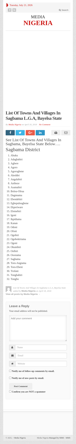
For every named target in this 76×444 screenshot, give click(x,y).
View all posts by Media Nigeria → (23, 294)
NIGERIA (38, 22)
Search (63, 10)
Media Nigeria (14, 124)
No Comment (44, 124)
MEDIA (38, 16)
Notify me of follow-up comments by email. (33, 371)
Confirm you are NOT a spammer (27, 391)
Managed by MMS (56, 438)
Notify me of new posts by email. (28, 378)
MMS (68, 438)
